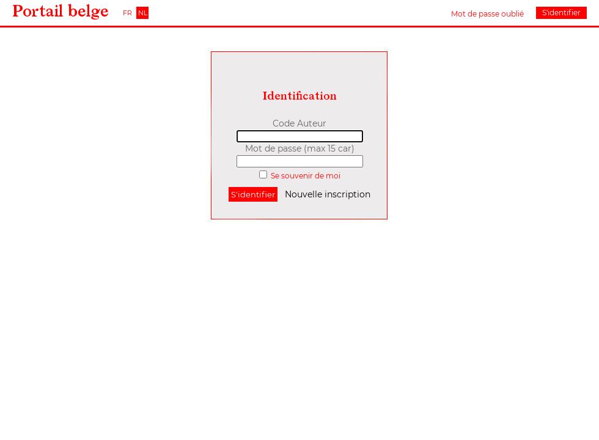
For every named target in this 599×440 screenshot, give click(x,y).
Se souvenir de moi (305, 175)
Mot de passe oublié (487, 13)
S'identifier (561, 12)
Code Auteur (299, 123)
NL (142, 13)
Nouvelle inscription (327, 194)
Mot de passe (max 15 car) (300, 148)
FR (127, 13)
